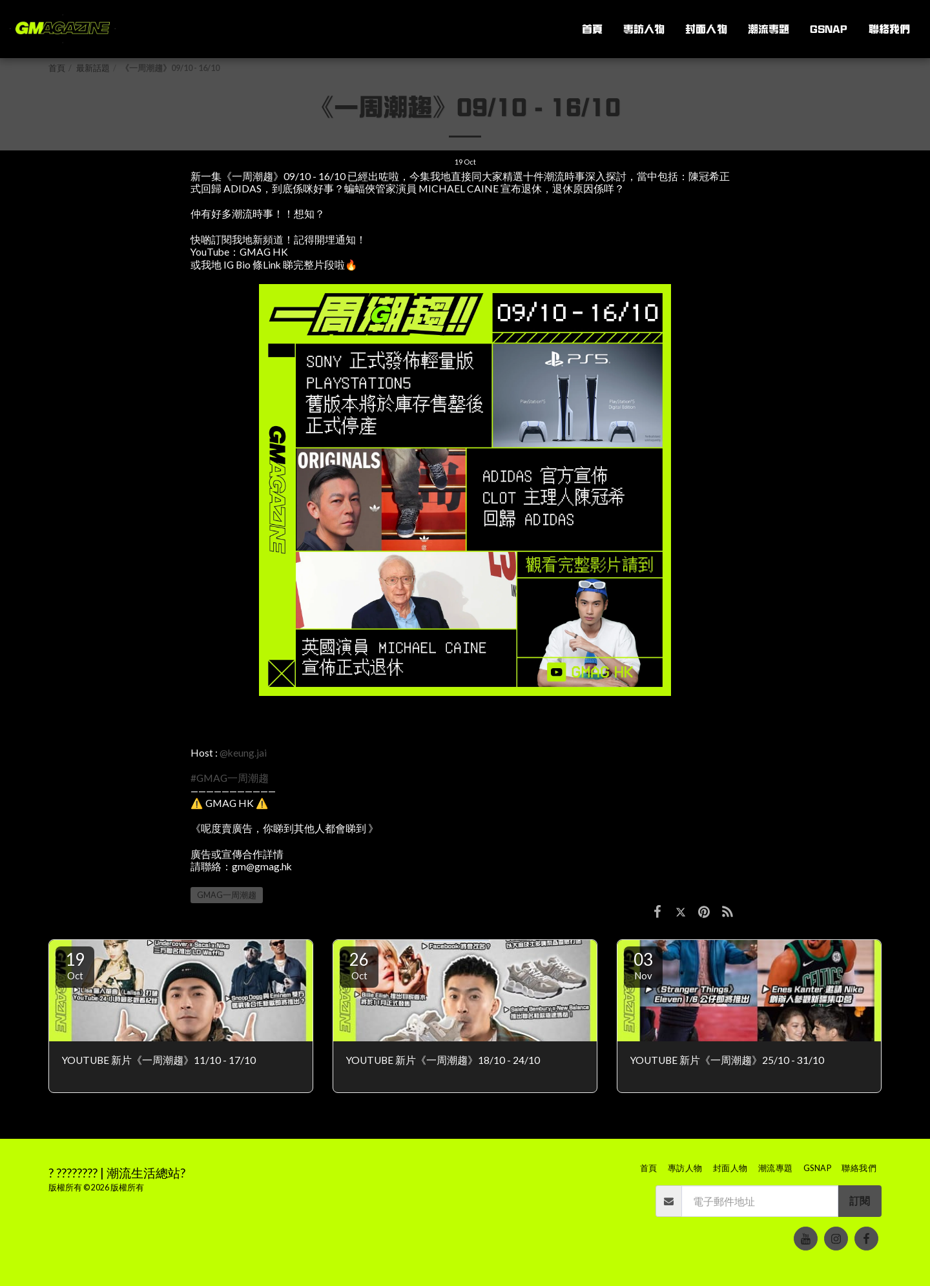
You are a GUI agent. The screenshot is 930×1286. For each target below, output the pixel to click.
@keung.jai (243, 753)
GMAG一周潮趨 (226, 895)
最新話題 (93, 68)
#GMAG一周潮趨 (230, 778)
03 (643, 965)
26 (359, 965)
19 (75, 965)
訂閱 (859, 1201)
